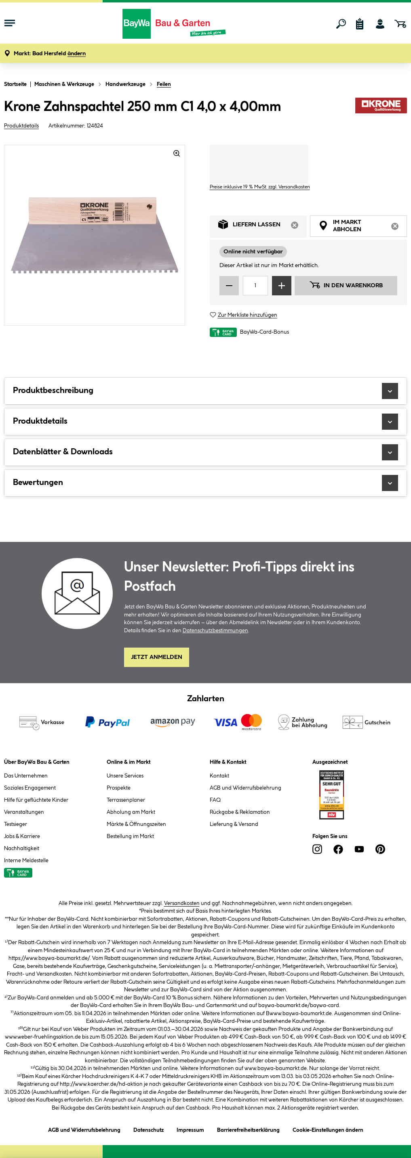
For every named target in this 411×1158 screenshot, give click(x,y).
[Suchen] (341, 23)
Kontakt (219, 775)
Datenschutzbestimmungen (215, 630)
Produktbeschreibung (205, 391)
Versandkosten (182, 903)
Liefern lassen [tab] (262, 226)
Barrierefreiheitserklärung (248, 1129)
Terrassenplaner (126, 800)
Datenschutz (148, 1129)
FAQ (215, 800)
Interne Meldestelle (26, 860)
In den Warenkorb (346, 285)
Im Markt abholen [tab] (362, 227)
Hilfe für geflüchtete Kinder (36, 800)
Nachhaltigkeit (21, 848)
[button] (50, 54)
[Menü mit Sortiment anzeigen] (9, 23)
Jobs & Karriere (22, 836)
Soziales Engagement (30, 788)
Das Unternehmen (26, 775)
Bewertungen (205, 483)
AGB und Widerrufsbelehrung (245, 788)
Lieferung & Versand (234, 824)
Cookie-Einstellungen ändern (328, 1129)
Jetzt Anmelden (156, 657)
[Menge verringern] (229, 285)
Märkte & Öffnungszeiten (136, 824)
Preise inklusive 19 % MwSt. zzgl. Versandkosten (260, 187)
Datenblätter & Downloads (205, 452)
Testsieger (15, 824)
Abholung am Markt (131, 812)
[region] (95, 235)
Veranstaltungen (24, 812)
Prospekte (119, 788)
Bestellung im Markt (130, 836)
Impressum (190, 1129)
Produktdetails (21, 125)
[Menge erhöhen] (281, 285)
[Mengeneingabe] (255, 285)
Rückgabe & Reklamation (240, 812)
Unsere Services (125, 775)
